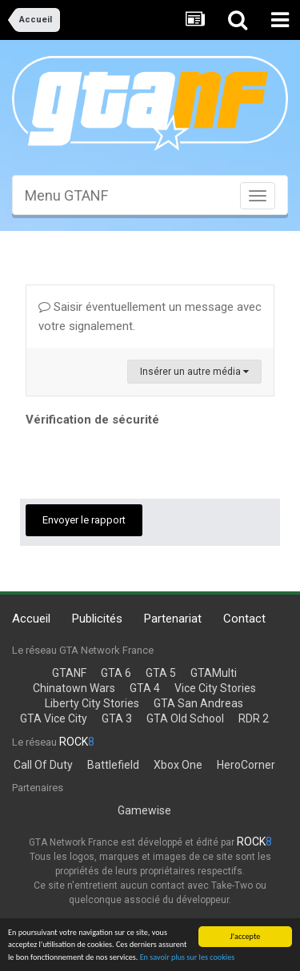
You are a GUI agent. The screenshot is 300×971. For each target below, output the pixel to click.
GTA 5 (161, 673)
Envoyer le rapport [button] (84, 520)
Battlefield (113, 764)
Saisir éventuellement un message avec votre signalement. (150, 316)
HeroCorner (246, 764)
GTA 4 (145, 688)
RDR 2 (253, 718)
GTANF (69, 673)
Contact (244, 618)
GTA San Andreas (198, 703)
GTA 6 (116, 673)
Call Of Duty (43, 764)
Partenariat (173, 618)
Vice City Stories (215, 688)
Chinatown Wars (74, 688)
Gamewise (144, 810)
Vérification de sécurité (92, 419)
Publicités (97, 618)
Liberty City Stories (92, 703)
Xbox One (178, 764)
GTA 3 (117, 718)
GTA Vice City (53, 718)
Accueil (31, 618)
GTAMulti (213, 673)
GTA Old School (185, 718)
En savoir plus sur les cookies (187, 958)
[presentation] (147, 462)
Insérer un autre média (194, 371)
